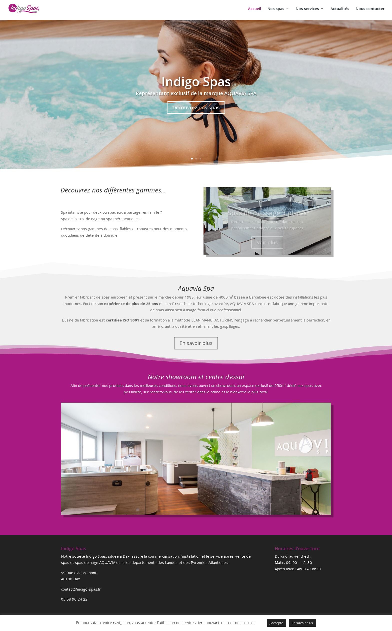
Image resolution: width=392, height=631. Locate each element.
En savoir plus (196, 343)
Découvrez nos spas (196, 107)
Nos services (307, 9)
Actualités (339, 9)
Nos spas (276, 9)
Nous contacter (370, 9)
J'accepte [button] (276, 623)
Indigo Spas (196, 81)
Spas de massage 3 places (267, 215)
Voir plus (267, 245)
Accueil (254, 9)
